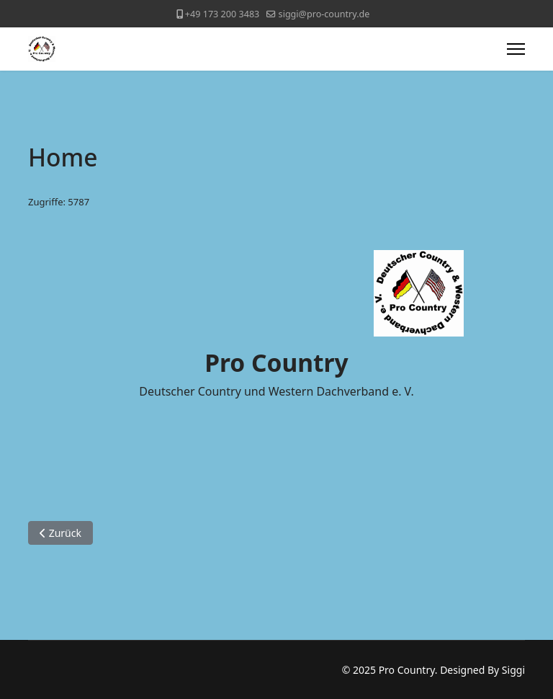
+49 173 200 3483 (222, 14)
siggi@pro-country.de (324, 14)
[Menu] (516, 49)
